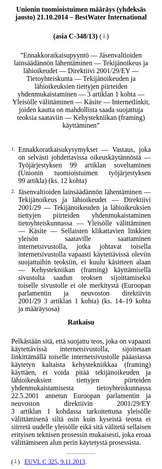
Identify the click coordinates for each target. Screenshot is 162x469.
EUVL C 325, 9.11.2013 (55, 461)
